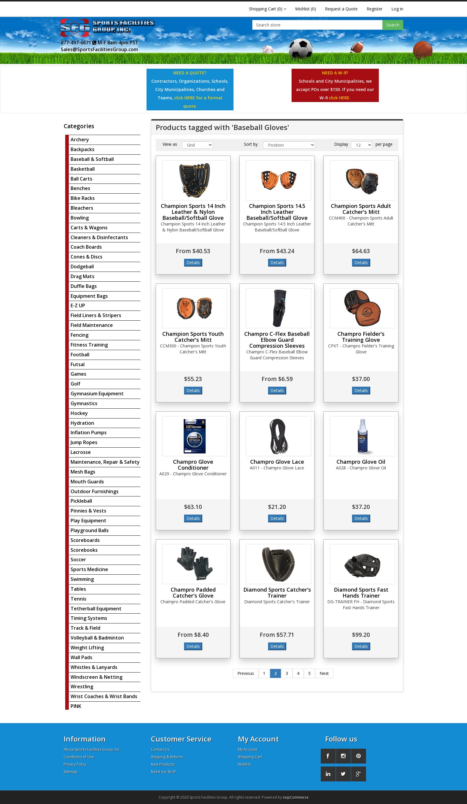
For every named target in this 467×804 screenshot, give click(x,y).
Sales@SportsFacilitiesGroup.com (99, 49)
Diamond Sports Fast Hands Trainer (361, 592)
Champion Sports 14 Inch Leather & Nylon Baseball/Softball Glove (193, 211)
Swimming (82, 579)
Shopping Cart (250, 756)
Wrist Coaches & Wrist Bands (104, 696)
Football (80, 354)
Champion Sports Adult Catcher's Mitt (361, 208)
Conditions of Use (79, 756)
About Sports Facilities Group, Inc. (92, 749)
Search (392, 25)
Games (78, 374)
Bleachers (82, 208)
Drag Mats (82, 276)
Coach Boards (86, 247)
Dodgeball (82, 266)
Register (374, 9)
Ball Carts (81, 178)
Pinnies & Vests (88, 510)
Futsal (78, 364)
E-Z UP (78, 305)
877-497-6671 (78, 42)
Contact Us (160, 749)
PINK (76, 706)
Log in (397, 9)
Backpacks (82, 149)
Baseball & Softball (92, 159)
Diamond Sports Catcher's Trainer (277, 592)
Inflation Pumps (89, 432)
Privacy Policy (75, 764)
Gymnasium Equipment (97, 393)
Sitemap (70, 771)
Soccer (78, 559)
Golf (75, 383)
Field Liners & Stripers (96, 315)
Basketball (83, 169)
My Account (247, 749)
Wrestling (82, 686)
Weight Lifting (87, 647)
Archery (80, 139)
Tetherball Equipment (96, 608)
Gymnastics (84, 403)
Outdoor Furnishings (95, 491)
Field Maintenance (92, 325)
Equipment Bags (89, 296)
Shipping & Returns (167, 756)
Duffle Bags (84, 286)
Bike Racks (83, 198)
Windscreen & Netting (96, 677)
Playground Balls (90, 530)
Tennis (78, 598)
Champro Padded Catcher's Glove (193, 592)
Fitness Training (89, 344)
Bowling (80, 217)
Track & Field (85, 628)
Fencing (79, 335)
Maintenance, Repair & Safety (105, 462)
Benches (80, 188)
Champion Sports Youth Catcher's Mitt (193, 336)
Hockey (79, 413)
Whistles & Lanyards (94, 667)
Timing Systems (89, 618)
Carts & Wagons (89, 227)
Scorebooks (84, 550)
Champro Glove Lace (277, 461)
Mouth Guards (87, 481)
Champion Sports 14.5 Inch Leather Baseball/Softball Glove (277, 211)
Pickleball (81, 501)
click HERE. (340, 98)
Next (324, 673)
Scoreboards (85, 540)
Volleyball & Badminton (97, 637)
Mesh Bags (83, 471)
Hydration (82, 423)
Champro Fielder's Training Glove (361, 336)
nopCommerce (296, 797)
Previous (245, 673)
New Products (163, 764)
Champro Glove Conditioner (193, 464)
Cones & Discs (86, 256)
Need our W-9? (163, 771)
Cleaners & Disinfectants (99, 237)
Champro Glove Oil (361, 461)
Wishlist (244, 764)
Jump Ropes (84, 442)
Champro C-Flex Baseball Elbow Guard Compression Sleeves (277, 339)
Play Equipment (88, 520)
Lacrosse (81, 452)
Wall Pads (81, 657)
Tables (78, 589)
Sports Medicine (89, 569)
